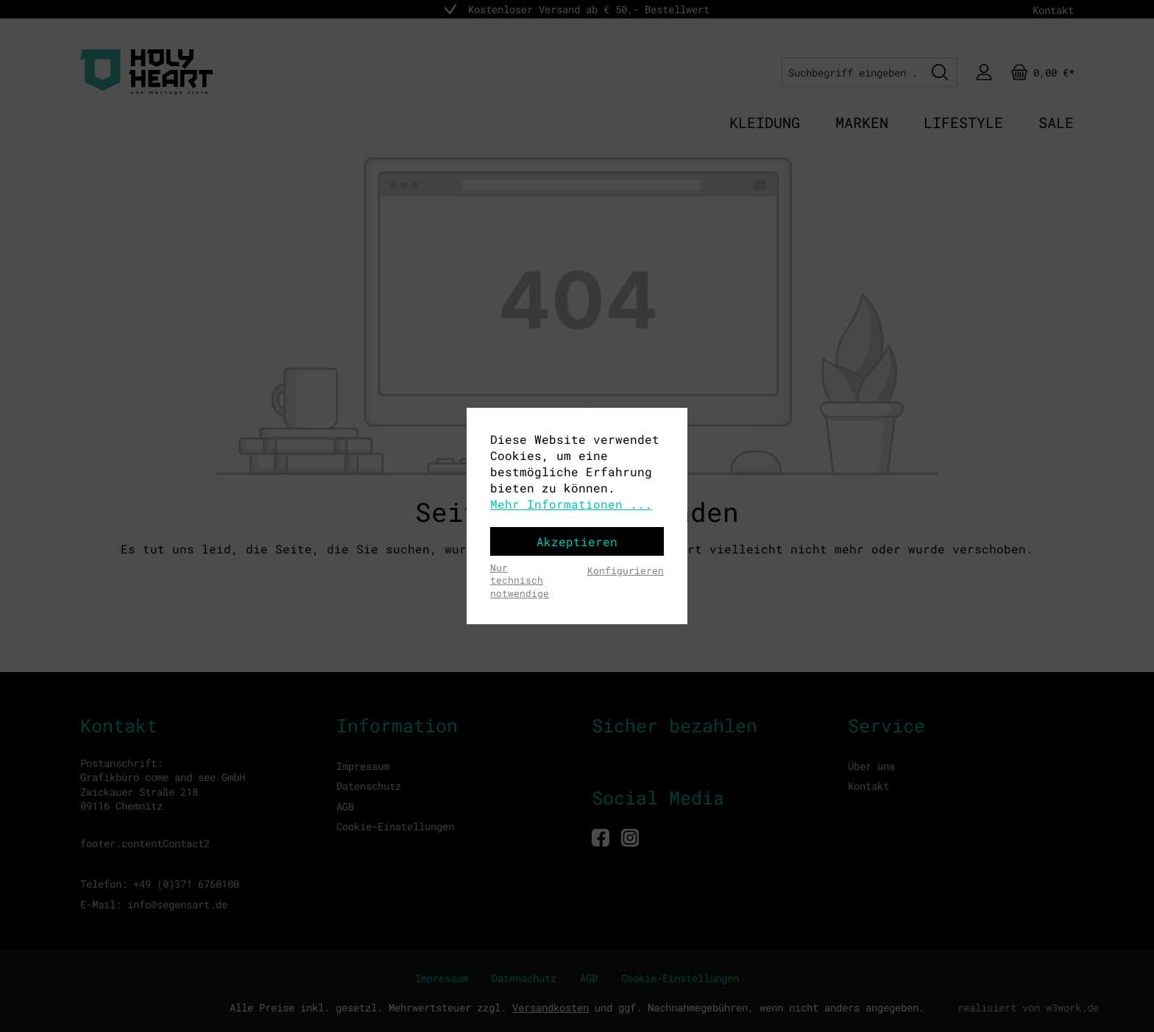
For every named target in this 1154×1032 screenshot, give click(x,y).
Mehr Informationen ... (571, 504)
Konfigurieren (625, 570)
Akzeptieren (577, 541)
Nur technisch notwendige (519, 580)
